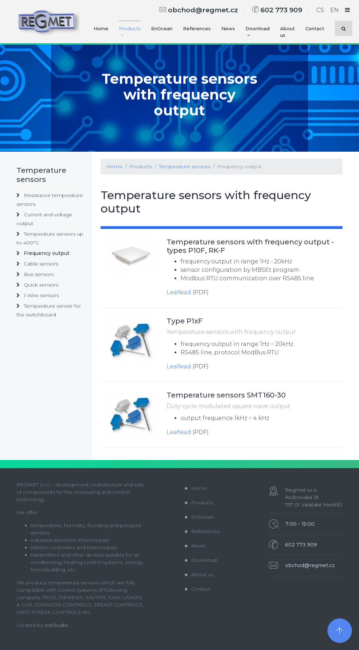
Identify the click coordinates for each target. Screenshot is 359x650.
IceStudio (56, 625)
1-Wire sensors (37, 295)
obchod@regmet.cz (199, 10)
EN (334, 10)
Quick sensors (37, 285)
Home (101, 28)
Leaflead (179, 292)
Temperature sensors (184, 166)
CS (320, 10)
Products (130, 32)
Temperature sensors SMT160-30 (226, 395)
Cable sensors (37, 264)
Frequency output (239, 166)
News (228, 28)
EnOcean (161, 28)
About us (287, 32)
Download (257, 32)
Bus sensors (35, 274)
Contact (314, 28)
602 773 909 (277, 10)
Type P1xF (185, 321)
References (197, 28)
